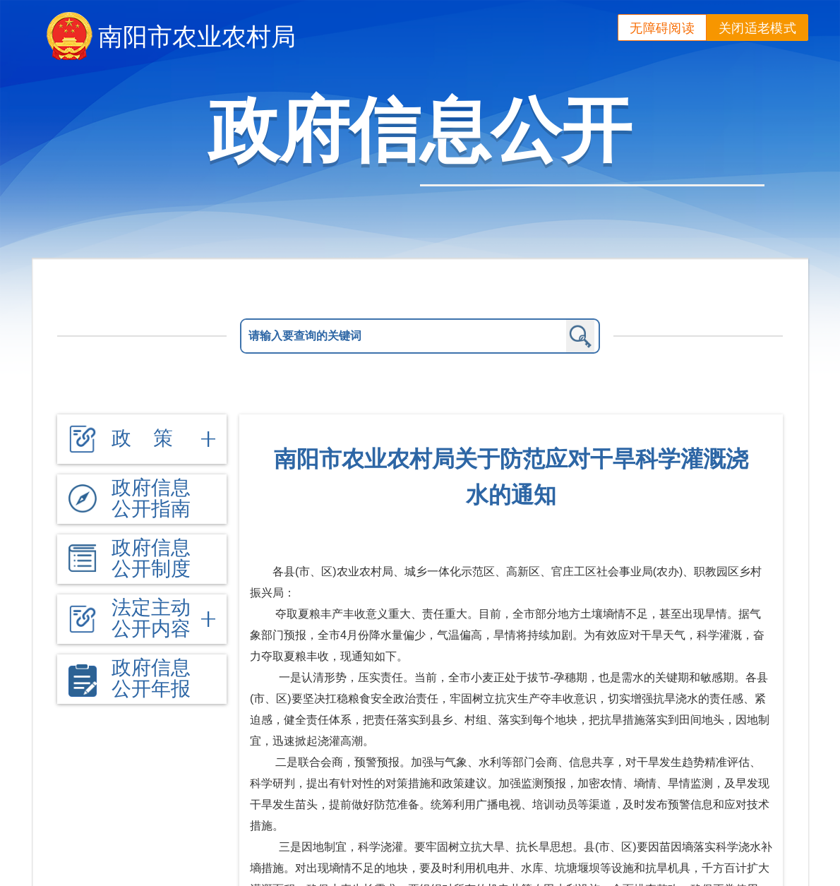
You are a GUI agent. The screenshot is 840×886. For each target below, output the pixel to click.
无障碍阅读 (662, 28)
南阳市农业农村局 (197, 36)
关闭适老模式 (757, 28)
